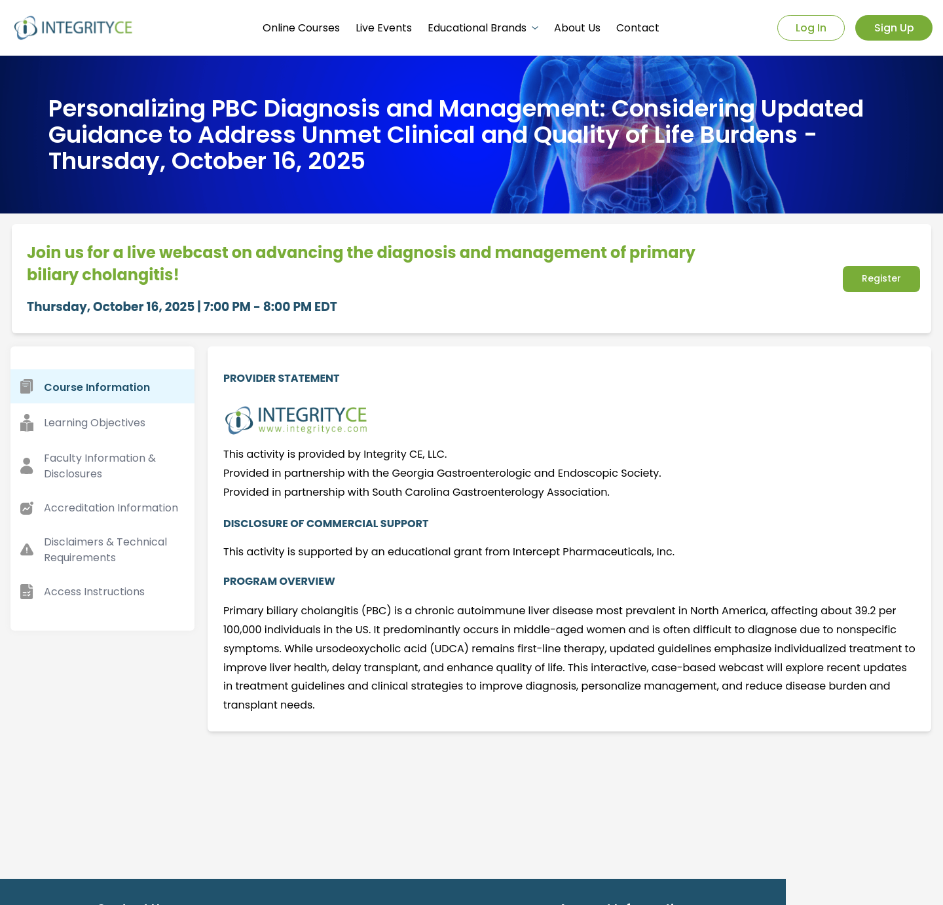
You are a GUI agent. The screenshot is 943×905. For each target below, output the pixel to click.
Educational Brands (483, 27)
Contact (637, 27)
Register (881, 278)
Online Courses (301, 27)
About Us (577, 27)
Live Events (384, 27)
